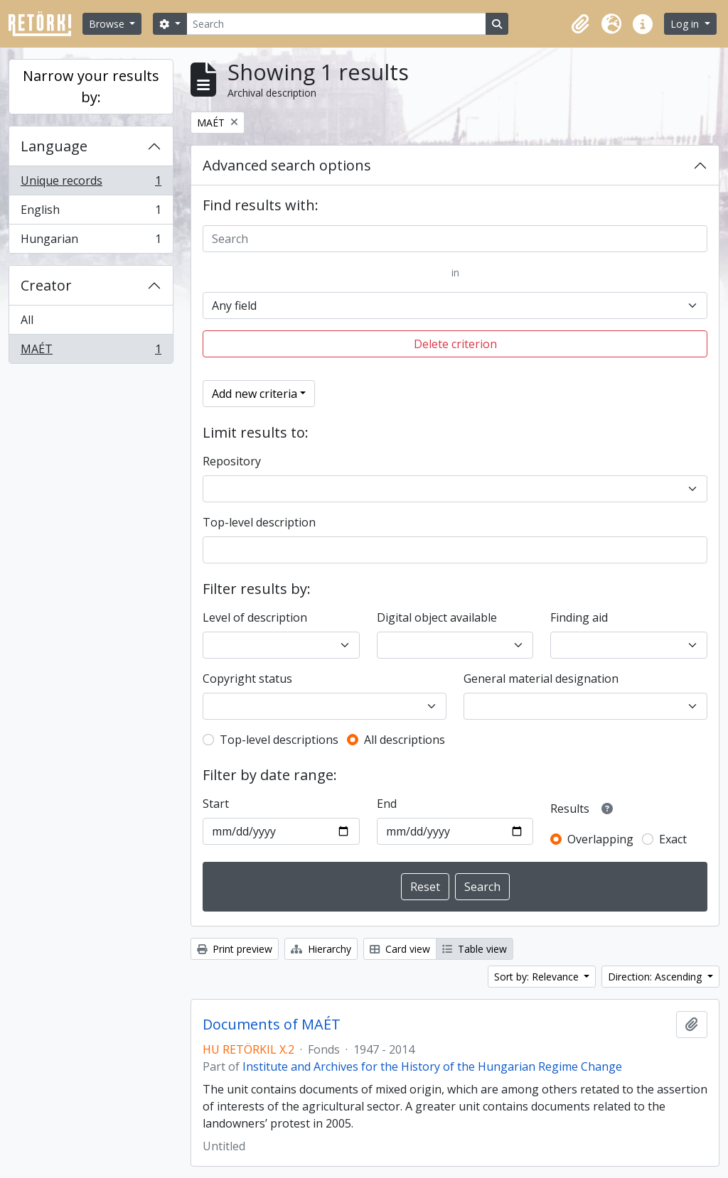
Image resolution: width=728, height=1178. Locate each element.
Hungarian (90, 241)
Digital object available (437, 617)
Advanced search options (287, 165)
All (27, 320)
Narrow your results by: (91, 86)
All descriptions (404, 739)
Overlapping (600, 839)
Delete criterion (455, 344)
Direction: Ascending (656, 976)
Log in (686, 24)
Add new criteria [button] (254, 393)
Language (54, 146)
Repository (232, 461)
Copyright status (247, 678)
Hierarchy (321, 949)
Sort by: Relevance (538, 976)
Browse (108, 24)
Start (216, 803)
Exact (673, 839)
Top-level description (259, 522)
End (387, 803)
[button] (580, 24)
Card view (400, 949)
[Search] (336, 24)
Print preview (234, 949)
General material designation (541, 678)
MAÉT (90, 351)
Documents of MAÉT (272, 1024)
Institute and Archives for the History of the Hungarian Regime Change (432, 1066)
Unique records (90, 183)
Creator (46, 285)
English (90, 213)
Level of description (255, 617)
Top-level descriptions (279, 739)
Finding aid (579, 617)
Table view (474, 949)
